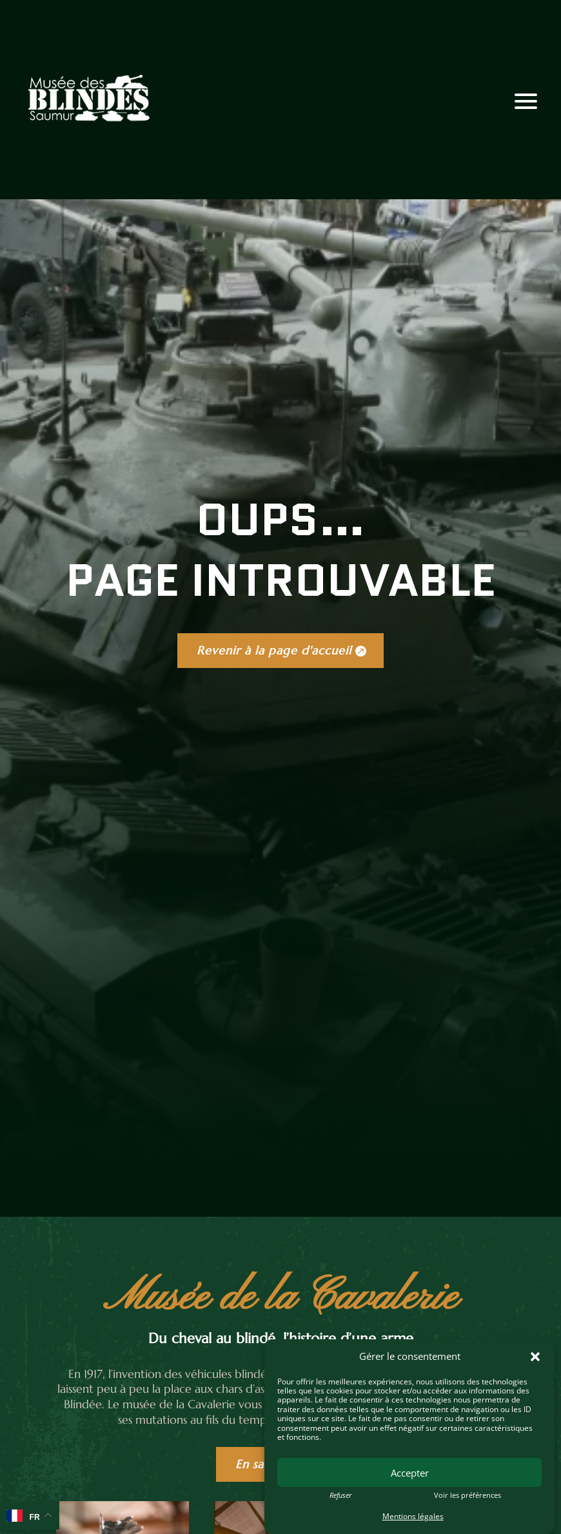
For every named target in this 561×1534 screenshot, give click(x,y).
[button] (535, 1356)
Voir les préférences (467, 1495)
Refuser (340, 1495)
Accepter (410, 1472)
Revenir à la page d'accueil (274, 650)
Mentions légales (413, 1516)
